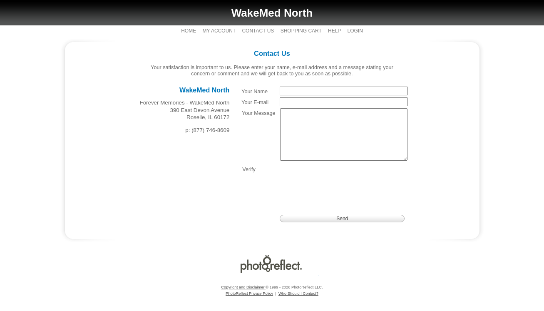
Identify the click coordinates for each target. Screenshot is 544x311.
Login (355, 31)
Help (334, 31)
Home (188, 31)
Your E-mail (254, 102)
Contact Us (258, 31)
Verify (249, 179)
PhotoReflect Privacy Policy (249, 303)
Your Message (258, 113)
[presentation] (344, 190)
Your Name (254, 92)
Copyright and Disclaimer (243, 297)
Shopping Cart (301, 31)
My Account (219, 31)
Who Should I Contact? (298, 303)
